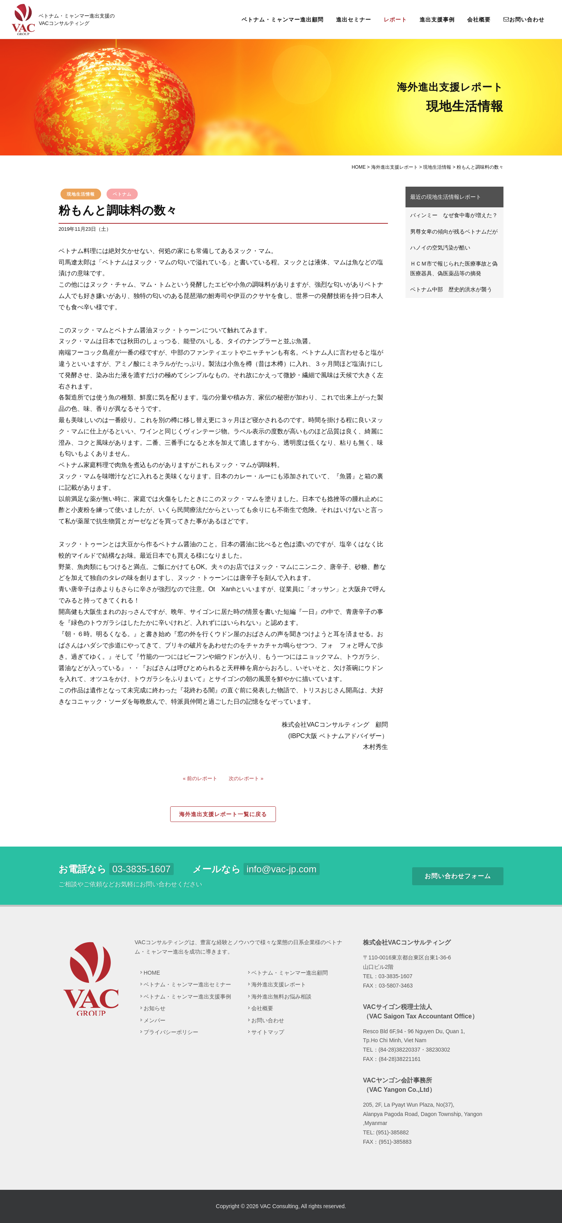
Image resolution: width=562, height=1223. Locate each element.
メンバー (154, 1020)
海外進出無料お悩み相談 (281, 996)
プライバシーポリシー (171, 1032)
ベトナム (122, 194)
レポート (395, 19)
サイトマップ (267, 1032)
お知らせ (154, 1008)
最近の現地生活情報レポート (445, 197)
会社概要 (479, 19)
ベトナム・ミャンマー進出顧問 (283, 19)
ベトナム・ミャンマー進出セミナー (187, 984)
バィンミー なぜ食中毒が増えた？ (454, 215)
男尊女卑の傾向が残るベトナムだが (454, 231)
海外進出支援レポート (278, 984)
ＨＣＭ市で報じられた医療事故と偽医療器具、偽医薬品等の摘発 (454, 268)
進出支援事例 (437, 19)
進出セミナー (353, 19)
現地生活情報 (81, 194)
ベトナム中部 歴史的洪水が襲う (451, 289)
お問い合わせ (523, 19)
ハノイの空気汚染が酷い (440, 247)
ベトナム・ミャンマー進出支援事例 (187, 996)
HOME (152, 973)
